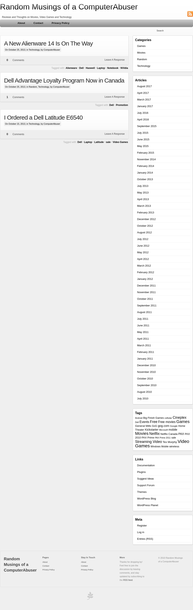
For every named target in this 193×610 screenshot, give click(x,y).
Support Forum (146, 485)
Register (142, 525)
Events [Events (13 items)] (144, 422)
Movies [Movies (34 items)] (142, 433)
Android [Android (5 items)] (139, 418)
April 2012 (143, 259)
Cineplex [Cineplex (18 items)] (179, 418)
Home (6, 23)
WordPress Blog (146, 498)
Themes (142, 491)
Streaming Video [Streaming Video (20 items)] (148, 442)
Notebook (112, 68)
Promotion (122, 105)
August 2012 (144, 232)
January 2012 (145, 278)
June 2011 (143, 325)
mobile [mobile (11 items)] (172, 429)
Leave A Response (115, 59)
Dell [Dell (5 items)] (137, 422)
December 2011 (146, 285)
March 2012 (144, 265)
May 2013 (143, 192)
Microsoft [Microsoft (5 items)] (163, 430)
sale (108, 142)
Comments (18, 60)
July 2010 (142, 398)
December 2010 (146, 365)
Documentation (146, 465)
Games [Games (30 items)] (183, 421)
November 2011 (146, 292)
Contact (38, 23)
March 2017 (144, 99)
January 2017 (145, 106)
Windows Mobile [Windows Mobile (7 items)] (160, 446)
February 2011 (145, 352)
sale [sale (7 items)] (173, 437)
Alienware (71, 68)
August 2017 (144, 86)
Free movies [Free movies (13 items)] (167, 422)
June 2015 (143, 139)
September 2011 (146, 305)
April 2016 (143, 119)
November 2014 (146, 159)
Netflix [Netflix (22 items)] (154, 433)
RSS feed (127, 580)
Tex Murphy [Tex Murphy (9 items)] (170, 442)
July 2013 (142, 185)
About (21, 23)
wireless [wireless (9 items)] (174, 446)
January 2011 (145, 358)
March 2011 (144, 345)
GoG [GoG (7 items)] (154, 426)
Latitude (99, 142)
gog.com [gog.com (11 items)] (163, 425)
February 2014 (145, 165)
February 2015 (145, 152)
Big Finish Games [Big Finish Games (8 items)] (153, 417)
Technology (34, 50)
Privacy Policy (60, 23)
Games (141, 46)
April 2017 (143, 92)
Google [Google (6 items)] (174, 426)
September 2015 (146, 126)
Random (33, 87)
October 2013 (145, 179)
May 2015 (143, 146)
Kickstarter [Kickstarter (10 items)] (151, 429)
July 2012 (142, 239)
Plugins (141, 472)
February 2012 (145, 272)
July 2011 (142, 318)
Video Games (120, 142)
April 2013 (143, 199)
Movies (141, 52)
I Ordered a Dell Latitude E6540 (43, 117)
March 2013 (144, 205)
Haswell (90, 68)
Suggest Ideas (145, 478)
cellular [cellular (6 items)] (168, 418)
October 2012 (145, 225)
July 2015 (142, 132)
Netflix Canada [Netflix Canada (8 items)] (169, 433)
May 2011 (143, 332)
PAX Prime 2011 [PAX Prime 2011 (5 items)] (163, 437)
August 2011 (144, 312)
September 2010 (146, 385)
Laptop (101, 68)
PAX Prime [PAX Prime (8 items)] (148, 437)
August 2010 (144, 391)
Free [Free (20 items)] (153, 422)
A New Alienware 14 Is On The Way (48, 43)
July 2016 (142, 112)
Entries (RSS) (145, 538)
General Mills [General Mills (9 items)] (143, 425)
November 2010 (146, 371)
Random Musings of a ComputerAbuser (69, 6)
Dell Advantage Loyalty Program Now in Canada (64, 80)
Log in (140, 532)
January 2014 (145, 172)
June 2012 (143, 245)
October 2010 (145, 378)
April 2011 (143, 338)
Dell (81, 68)
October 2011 (145, 298)
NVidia (124, 68)
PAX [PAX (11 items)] (181, 433)
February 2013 (145, 212)
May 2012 (143, 252)
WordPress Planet (147, 505)
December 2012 (146, 219)
